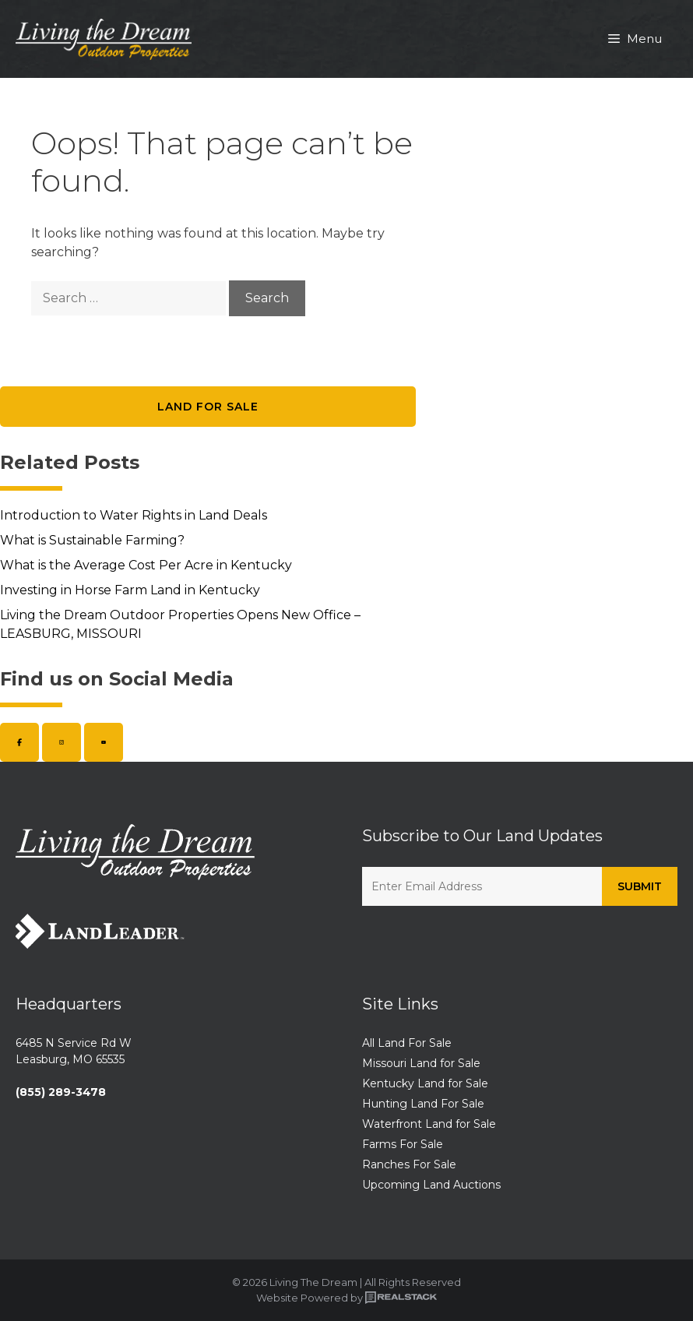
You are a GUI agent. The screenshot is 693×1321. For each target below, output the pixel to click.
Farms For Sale (402, 1144)
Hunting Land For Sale (423, 1104)
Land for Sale (208, 407)
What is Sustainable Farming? (92, 540)
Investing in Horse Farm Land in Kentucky (130, 590)
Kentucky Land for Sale (425, 1083)
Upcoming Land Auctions (431, 1185)
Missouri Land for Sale (421, 1063)
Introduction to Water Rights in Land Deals (133, 515)
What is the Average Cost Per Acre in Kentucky (146, 565)
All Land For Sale (407, 1043)
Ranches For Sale (409, 1164)
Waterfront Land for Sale (429, 1124)
